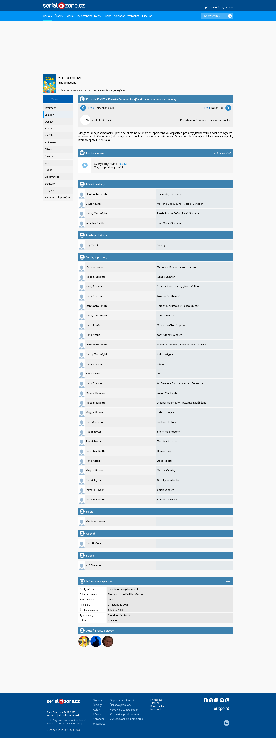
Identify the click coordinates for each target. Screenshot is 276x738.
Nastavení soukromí (74, 720)
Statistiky (50, 183)
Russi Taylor (93, 431)
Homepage (156, 699)
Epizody (49, 114)
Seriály (47, 16)
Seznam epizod (80, 90)
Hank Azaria (93, 325)
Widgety (49, 190)
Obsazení (50, 121)
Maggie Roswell (95, 393)
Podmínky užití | (55, 720)
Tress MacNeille (96, 276)
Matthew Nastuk (95, 521)
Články (58, 16)
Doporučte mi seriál (122, 700)
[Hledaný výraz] (217, 16)
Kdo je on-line (157, 706)
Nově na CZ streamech (124, 709)
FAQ (79, 723)
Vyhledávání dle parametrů (126, 719)
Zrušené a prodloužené (124, 714)
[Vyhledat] (230, 16)
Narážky (49, 135)
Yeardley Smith (95, 223)
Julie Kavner (93, 203)
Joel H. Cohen (94, 543)
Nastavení (155, 709)
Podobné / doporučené (58, 197)
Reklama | (52, 723)
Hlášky (48, 128)
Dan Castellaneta (97, 194)
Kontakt (71, 723)
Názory (49, 156)
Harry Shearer (94, 286)
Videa (48, 163)
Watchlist (133, 16)
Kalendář (119, 16)
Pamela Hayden (95, 267)
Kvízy (97, 16)
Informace (50, 107)
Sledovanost (52, 176)
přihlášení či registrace (219, 7)
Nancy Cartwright (96, 213)
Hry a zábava (84, 16)
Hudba (107, 16)
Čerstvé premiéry (120, 705)
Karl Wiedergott (95, 422)
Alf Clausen (93, 565)
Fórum (70, 16)
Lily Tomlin (92, 245)
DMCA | (62, 723)
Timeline (147, 16)
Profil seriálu (64, 90)
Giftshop (155, 702)
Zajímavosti (51, 142)
